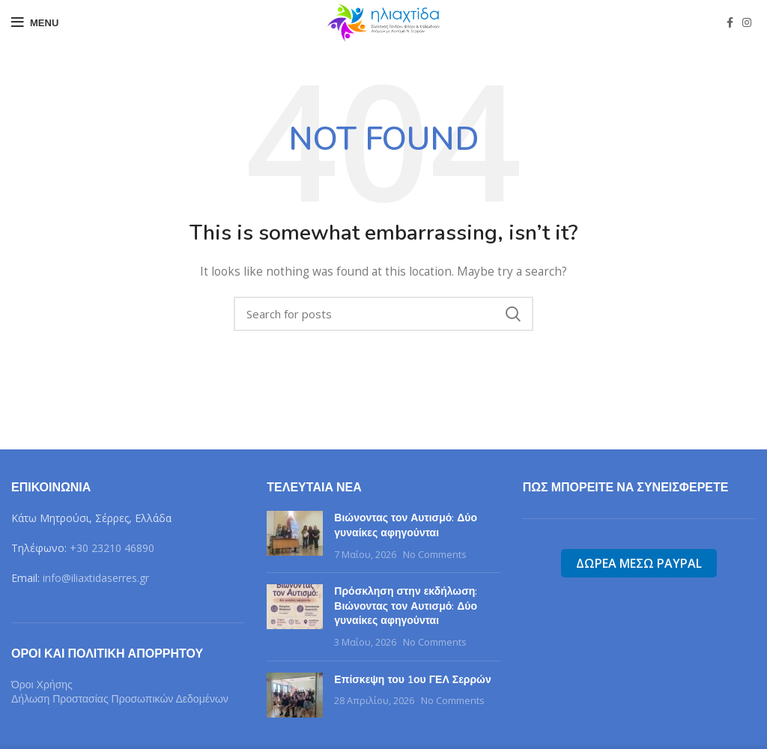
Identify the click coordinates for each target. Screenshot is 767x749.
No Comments (435, 554)
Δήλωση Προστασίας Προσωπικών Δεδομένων (119, 699)
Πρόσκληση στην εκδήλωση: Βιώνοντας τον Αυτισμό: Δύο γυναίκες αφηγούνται (405, 606)
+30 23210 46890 (112, 548)
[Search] (383, 314)
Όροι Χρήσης (42, 685)
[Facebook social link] (730, 22)
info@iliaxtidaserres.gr (96, 578)
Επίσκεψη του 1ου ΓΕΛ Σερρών (412, 680)
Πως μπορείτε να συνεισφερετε (626, 487)
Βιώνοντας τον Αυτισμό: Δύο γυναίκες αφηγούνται (405, 525)
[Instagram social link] (747, 22)
